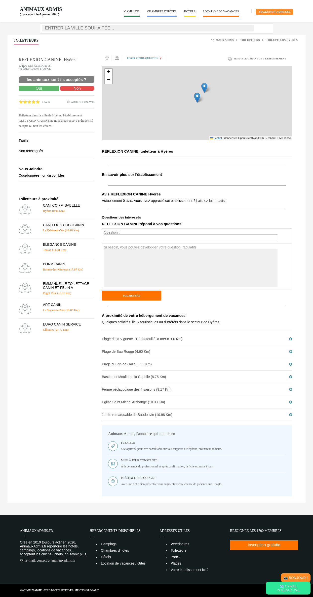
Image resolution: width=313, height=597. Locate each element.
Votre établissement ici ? (189, 570)
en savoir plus (75, 554)
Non (77, 88)
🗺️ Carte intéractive (288, 588)
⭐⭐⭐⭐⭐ (29, 102)
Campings (132, 11)
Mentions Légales (87, 590)
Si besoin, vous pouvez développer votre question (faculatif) (150, 247)
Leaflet (216, 137)
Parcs (175, 557)
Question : (112, 232)
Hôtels (190, 11)
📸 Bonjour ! (295, 578)
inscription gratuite (264, 545)
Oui (39, 88)
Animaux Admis (41, 9)
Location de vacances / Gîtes (123, 563)
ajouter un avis (82, 101)
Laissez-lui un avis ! (211, 201)
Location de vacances (221, 11)
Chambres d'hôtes (162, 11)
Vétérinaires (180, 544)
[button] (197, 98)
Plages (176, 563)
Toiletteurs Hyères (282, 39)
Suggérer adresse (274, 12)
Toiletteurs (250, 39)
